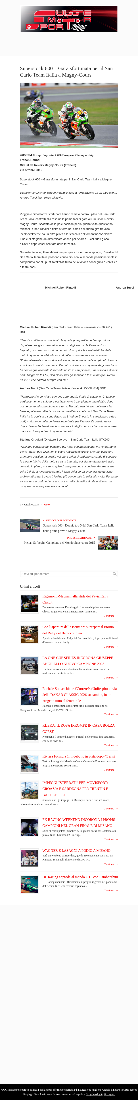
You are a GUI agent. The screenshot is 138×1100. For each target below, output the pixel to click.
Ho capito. (109, 1094)
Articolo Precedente (60, 520)
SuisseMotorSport (69, 18)
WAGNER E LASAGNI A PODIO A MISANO (76, 850)
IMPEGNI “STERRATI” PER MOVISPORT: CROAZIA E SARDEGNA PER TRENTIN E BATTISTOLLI (75, 789)
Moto (47, 504)
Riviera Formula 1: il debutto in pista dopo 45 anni (78, 756)
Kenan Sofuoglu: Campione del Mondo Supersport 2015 (59, 542)
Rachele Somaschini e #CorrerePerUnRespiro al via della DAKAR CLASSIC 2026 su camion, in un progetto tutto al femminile (79, 695)
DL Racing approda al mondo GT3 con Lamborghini (80, 877)
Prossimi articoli (81, 537)
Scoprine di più (94, 1094)
